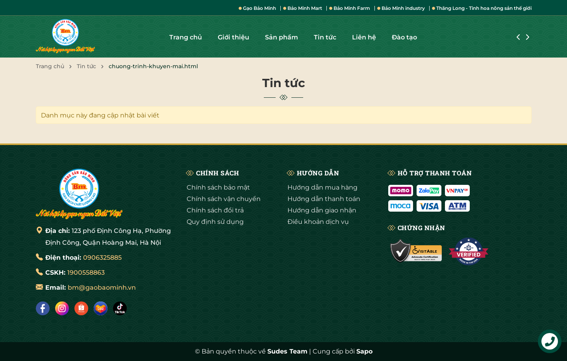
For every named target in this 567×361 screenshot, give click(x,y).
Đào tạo (404, 37)
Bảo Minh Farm (349, 8)
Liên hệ (364, 37)
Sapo (364, 351)
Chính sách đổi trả (215, 210)
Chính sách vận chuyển (224, 199)
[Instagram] (62, 308)
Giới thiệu (233, 37)
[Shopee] (81, 308)
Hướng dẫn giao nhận (321, 210)
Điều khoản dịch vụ (318, 221)
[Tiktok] (120, 308)
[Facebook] (43, 308)
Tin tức (325, 37)
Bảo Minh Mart (302, 8)
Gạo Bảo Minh (257, 8)
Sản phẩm (281, 37)
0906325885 (102, 257)
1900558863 (86, 272)
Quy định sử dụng (215, 221)
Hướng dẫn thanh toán (323, 199)
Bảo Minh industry (401, 8)
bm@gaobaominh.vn (102, 287)
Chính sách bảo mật (218, 187)
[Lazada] (100, 308)
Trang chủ (185, 37)
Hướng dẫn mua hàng (322, 187)
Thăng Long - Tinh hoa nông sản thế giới (482, 8)
